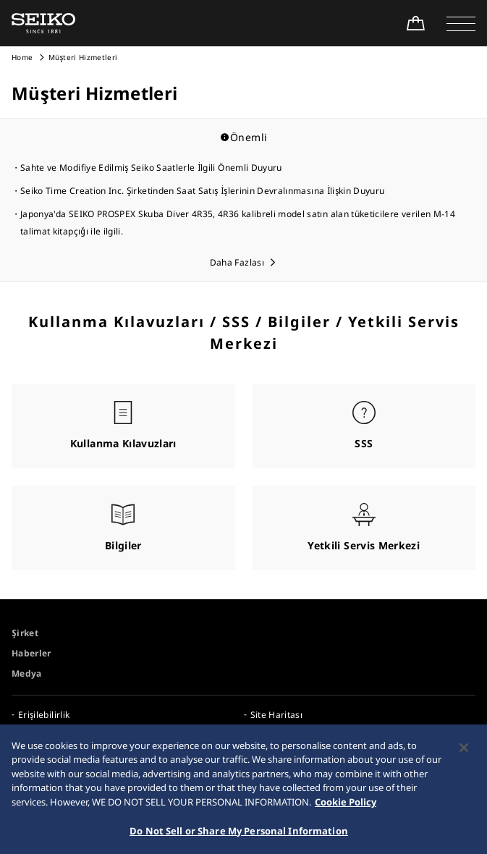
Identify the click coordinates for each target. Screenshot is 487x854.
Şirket (25, 633)
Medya (27, 673)
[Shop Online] (415, 23)
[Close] (464, 755)
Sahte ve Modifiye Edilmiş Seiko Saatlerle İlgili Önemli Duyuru (151, 167)
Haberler (31, 653)
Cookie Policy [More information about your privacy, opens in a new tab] (345, 809)
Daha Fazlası (237, 262)
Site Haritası (276, 715)
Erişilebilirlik (43, 715)
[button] (461, 23)
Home (22, 57)
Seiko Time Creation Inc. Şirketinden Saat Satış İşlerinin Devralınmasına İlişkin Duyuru (202, 191)
